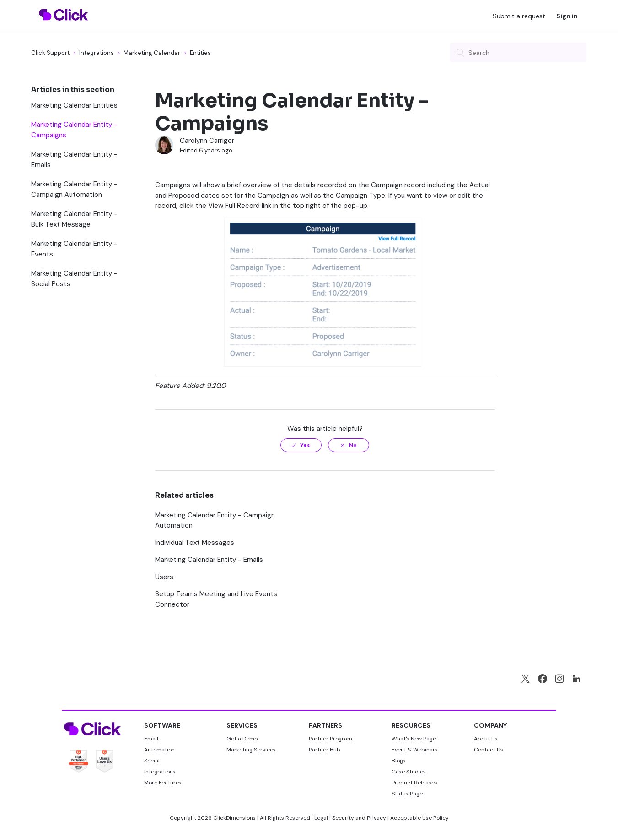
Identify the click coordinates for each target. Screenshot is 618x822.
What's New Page (414, 738)
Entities (200, 53)
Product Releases (414, 782)
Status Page (407, 793)
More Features (163, 782)
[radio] (301, 445)
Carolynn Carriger (207, 140)
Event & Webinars (415, 749)
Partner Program (330, 738)
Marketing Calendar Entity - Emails (74, 159)
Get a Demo (242, 738)
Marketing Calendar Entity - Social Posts (74, 279)
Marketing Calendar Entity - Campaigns (74, 130)
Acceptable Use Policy (419, 818)
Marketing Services (251, 749)
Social (152, 760)
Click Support (50, 53)
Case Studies (409, 771)
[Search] (518, 52)
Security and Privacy (359, 818)
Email (151, 738)
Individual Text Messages (194, 542)
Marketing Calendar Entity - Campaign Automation (74, 189)
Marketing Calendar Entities (74, 105)
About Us (486, 738)
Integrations (96, 53)
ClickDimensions (234, 818)
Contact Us (488, 749)
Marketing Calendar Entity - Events (74, 249)
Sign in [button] (567, 16)
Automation (159, 749)
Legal (321, 818)
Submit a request (519, 16)
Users (164, 577)
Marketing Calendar (152, 53)
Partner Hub (324, 749)
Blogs (399, 760)
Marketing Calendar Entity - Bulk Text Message (74, 219)
